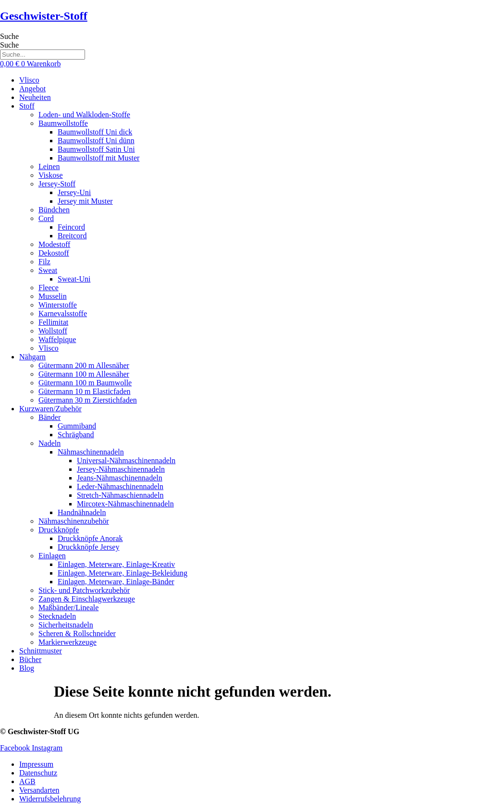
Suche (9, 36)
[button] (255, 106)
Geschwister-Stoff (43, 16)
